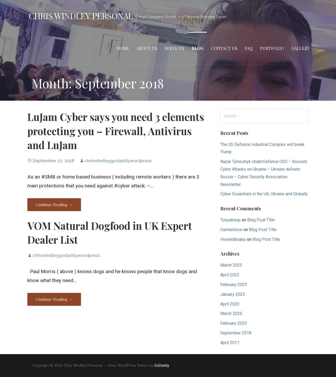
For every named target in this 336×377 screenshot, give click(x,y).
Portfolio (272, 48)
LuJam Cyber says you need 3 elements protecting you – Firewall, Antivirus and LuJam (115, 131)
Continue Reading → (54, 204)
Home (122, 48)
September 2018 (235, 332)
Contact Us (224, 48)
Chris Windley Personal (81, 15)
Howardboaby (233, 239)
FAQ (249, 48)
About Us (146, 48)
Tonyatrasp (230, 219)
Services (174, 48)
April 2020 (229, 304)
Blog (198, 48)
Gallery (300, 48)
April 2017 (229, 342)
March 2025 (231, 265)
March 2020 (231, 313)
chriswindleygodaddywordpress (118, 160)
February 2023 (233, 284)
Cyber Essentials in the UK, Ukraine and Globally (264, 193)
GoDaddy (161, 365)
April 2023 (229, 274)
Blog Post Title (261, 219)
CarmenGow (231, 229)
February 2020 (233, 323)
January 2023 (232, 294)
